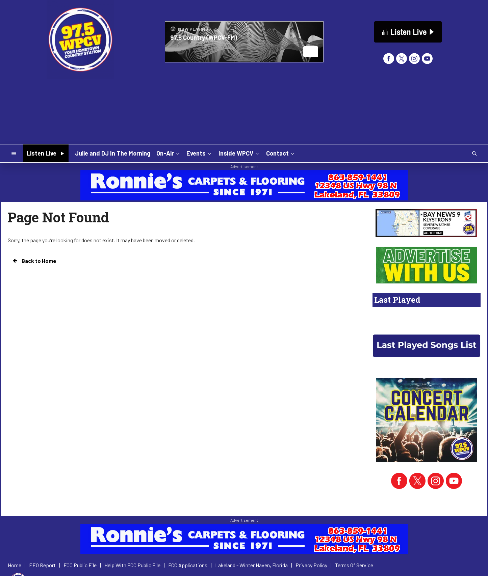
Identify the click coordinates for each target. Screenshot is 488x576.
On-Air (168, 153)
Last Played (397, 299)
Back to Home (34, 260)
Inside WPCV (239, 153)
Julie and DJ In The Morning (112, 153)
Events (199, 153)
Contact (281, 153)
